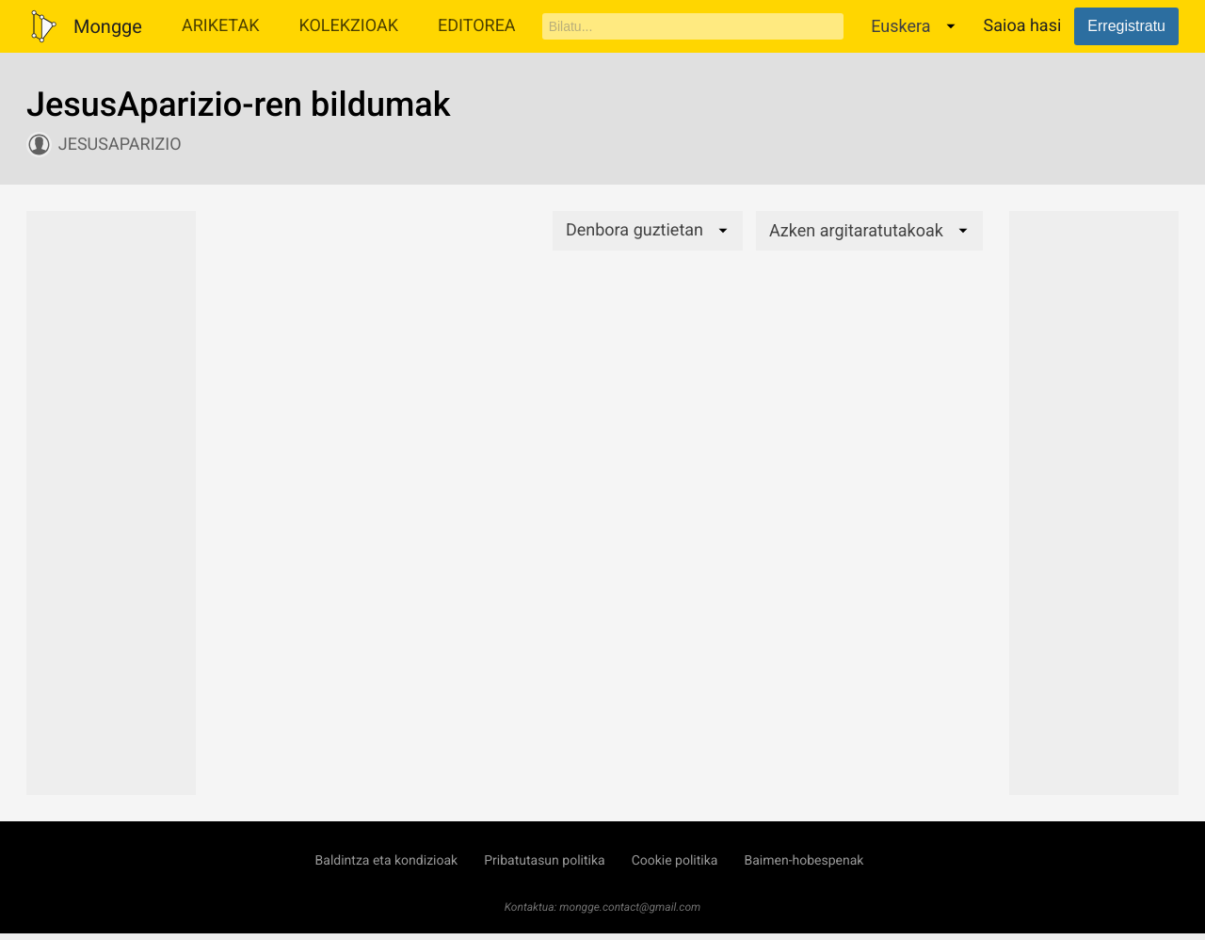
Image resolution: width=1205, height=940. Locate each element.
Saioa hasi (1023, 26)
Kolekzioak (348, 26)
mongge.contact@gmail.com (629, 907)
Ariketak (221, 26)
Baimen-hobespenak (803, 860)
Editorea (477, 26)
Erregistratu (1126, 26)
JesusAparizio (120, 144)
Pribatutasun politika (544, 860)
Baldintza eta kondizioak (386, 860)
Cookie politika (675, 860)
